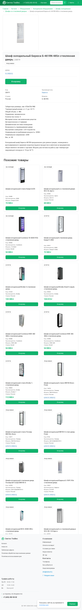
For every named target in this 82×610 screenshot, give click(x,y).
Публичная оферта (8, 550)
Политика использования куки (12, 556)
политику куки (44, 605)
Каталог (4, 543)
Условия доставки (49, 548)
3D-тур (45, 555)
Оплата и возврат (49, 545)
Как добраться (48, 565)
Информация (47, 542)
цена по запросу (49, 397)
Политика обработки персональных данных (17, 553)
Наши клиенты (48, 552)
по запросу (9, 73)
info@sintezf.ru (48, 572)
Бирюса (45, 92)
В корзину (16, 81)
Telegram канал (49, 575)
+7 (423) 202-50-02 (9, 597)
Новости (5, 546)
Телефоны (46, 562)
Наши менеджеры (49, 568)
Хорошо (72, 604)
